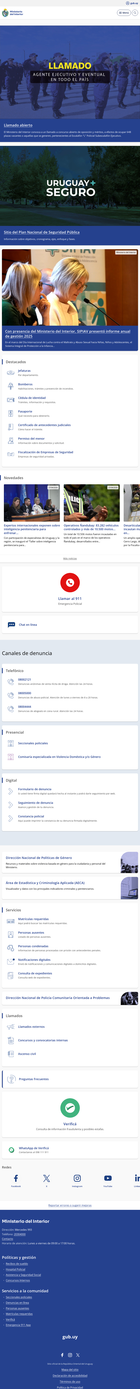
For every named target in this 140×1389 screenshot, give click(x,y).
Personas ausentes (17, 1308)
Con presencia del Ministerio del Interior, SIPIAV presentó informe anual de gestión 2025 (67, 333)
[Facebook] (62, 1355)
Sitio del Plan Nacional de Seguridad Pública (42, 232)
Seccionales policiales (19, 1297)
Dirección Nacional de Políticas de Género (39, 858)
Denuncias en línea (17, 1302)
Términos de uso (70, 1381)
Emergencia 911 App (18, 1325)
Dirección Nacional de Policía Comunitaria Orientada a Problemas (58, 998)
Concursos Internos (18, 1280)
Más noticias (70, 558)
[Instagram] (70, 1355)
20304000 (20, 1234)
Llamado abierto (18, 125)
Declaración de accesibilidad (70, 1375)
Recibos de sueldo (17, 1263)
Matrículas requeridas (19, 1314)
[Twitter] (78, 1355)
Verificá (10, 1319)
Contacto (7, 1239)
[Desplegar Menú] (124, 13)
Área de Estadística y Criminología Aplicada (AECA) (45, 883)
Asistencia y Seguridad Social (23, 1275)
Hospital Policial (15, 1269)
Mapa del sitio (70, 1369)
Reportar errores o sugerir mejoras (70, 1205)
